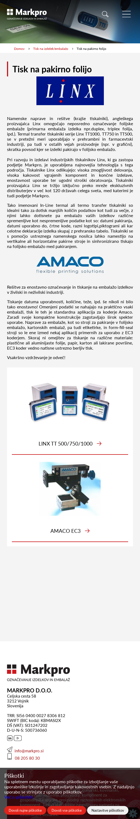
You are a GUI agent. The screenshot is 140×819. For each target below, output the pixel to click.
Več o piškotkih (18, 796)
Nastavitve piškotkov (107, 810)
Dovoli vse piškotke (67, 810)
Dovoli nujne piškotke (25, 810)
